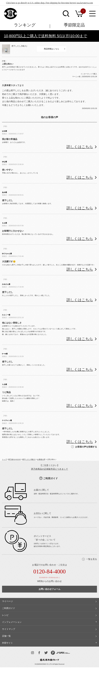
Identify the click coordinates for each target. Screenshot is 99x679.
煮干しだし (7, 200)
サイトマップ (8, 629)
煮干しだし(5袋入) (19, 46)
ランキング (25, 25)
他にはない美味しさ (12, 323)
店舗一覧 (6, 636)
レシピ (5, 615)
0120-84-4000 (49, 571)
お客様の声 (41, 459)
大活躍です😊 (9, 261)
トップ (4, 459)
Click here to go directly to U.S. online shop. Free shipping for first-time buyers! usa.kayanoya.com (49, 3)
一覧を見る (91, 559)
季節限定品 (74, 25)
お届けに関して (41, 490)
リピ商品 (6, 392)
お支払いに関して (42, 513)
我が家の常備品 (9, 139)
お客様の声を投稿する (86, 447)
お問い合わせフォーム (49, 589)
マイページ (7, 601)
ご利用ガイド (50, 478)
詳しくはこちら (79, 147)
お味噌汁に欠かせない (13, 231)
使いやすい (7, 170)
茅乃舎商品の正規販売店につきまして (49, 469)
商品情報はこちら (51, 49)
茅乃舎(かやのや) (14, 459)
